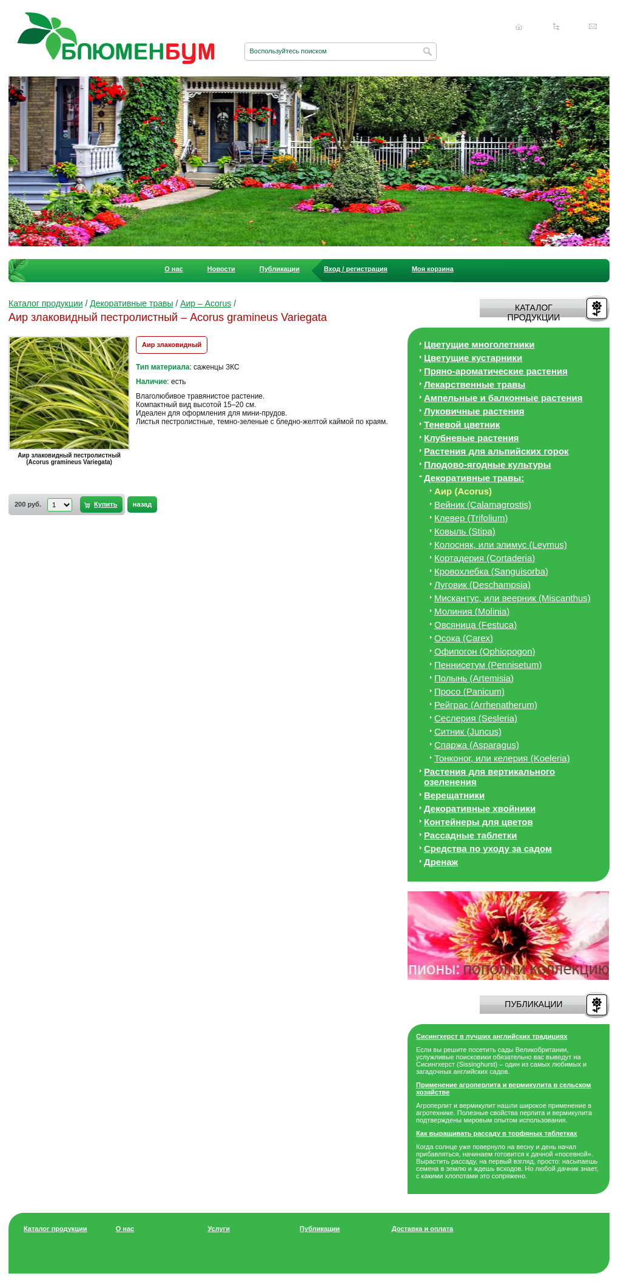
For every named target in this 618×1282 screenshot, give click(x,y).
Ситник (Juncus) (468, 731)
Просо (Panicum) (469, 691)
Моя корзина (433, 268)
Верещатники (454, 795)
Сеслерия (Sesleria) (475, 718)
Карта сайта (556, 27)
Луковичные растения (474, 411)
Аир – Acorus (205, 303)
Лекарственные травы (474, 384)
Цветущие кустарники (473, 358)
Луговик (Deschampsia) (482, 584)
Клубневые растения (471, 438)
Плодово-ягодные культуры (487, 464)
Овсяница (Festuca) (475, 624)
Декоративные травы (131, 303)
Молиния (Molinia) (471, 611)
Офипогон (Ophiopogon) (485, 651)
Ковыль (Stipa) (464, 531)
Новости (221, 268)
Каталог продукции (45, 303)
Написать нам (593, 27)
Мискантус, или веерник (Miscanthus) (512, 598)
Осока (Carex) (463, 638)
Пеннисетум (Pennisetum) (488, 665)
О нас (173, 268)
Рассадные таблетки (470, 835)
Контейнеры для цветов (478, 822)
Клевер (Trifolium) (471, 518)
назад (142, 504)
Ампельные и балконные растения (503, 398)
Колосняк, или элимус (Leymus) (500, 544)
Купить (105, 504)
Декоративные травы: (474, 478)
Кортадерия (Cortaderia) (484, 558)
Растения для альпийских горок (496, 451)
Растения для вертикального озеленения (489, 776)
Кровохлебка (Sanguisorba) (491, 571)
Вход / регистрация (356, 268)
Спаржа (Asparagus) (476, 745)
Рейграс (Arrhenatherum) (485, 705)
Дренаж (441, 862)
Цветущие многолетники (479, 344)
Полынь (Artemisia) (474, 678)
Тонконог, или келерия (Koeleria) (502, 758)
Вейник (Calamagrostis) (482, 504)
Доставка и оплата (422, 1228)
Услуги (218, 1228)
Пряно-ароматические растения (496, 371)
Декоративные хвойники (480, 808)
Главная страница (519, 27)
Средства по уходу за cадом (488, 848)
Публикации (280, 268)
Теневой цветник (462, 424)
